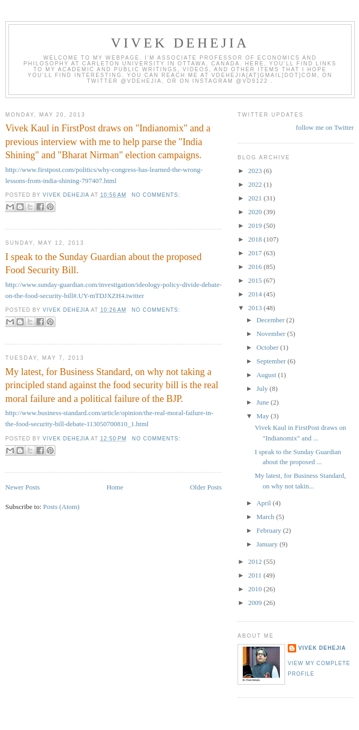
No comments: (155, 195)
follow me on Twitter (325, 127)
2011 (255, 575)
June (264, 402)
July (263, 388)
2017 (255, 253)
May (264, 416)
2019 (255, 225)
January (268, 544)
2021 (255, 198)
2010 (255, 589)
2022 (255, 184)
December (272, 320)
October (268, 347)
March (266, 517)
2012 (255, 561)
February (270, 530)
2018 (255, 239)
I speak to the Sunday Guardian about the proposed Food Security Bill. (103, 263)
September (272, 361)
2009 (255, 603)
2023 (255, 171)
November (272, 334)
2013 (255, 308)
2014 (255, 294)
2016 (255, 267)
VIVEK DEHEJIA (180, 43)
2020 (255, 212)
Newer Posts (22, 487)
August (267, 375)
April (265, 503)
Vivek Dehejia (322, 648)
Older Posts (206, 487)
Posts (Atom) (61, 507)
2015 (255, 280)
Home (115, 487)
